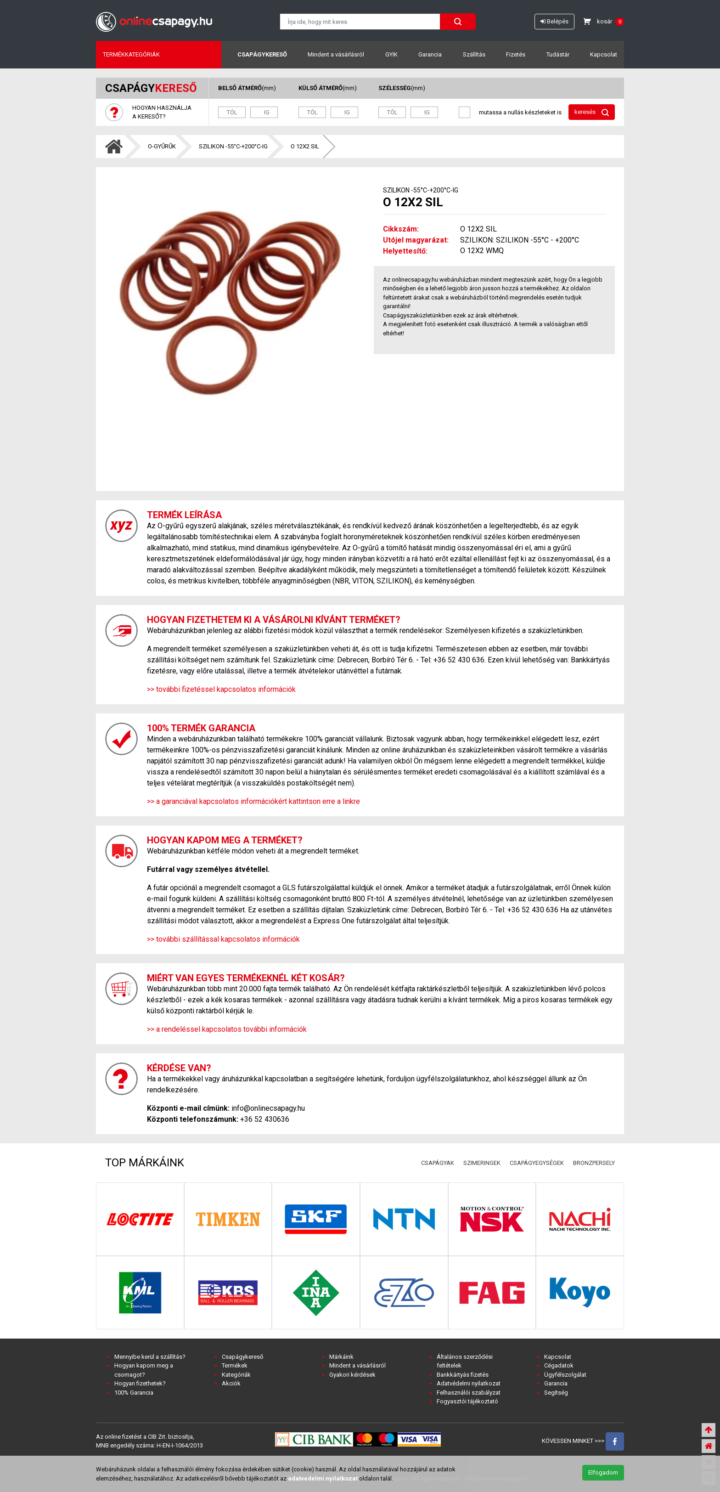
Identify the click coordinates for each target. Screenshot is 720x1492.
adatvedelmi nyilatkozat (323, 1478)
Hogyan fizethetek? (140, 1383)
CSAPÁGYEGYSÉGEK (537, 1162)
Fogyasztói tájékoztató (467, 1401)
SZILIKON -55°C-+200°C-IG (233, 146)
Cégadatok (559, 1365)
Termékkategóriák (131, 54)
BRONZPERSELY (594, 1162)
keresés (591, 112)
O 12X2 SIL (305, 146)
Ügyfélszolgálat (565, 1374)
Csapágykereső (262, 54)
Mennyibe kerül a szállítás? (150, 1356)
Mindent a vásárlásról (336, 54)
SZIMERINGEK (482, 1162)
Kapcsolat (603, 54)
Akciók (231, 1383)
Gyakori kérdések (352, 1374)
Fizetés (515, 54)
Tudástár (557, 54)
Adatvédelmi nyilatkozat (469, 1383)
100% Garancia (133, 1392)
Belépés (554, 21)
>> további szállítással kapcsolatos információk (223, 939)
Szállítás (474, 54)
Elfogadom (603, 1472)
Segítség (556, 1392)
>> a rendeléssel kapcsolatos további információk (227, 1029)
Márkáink (341, 1356)
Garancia (430, 54)
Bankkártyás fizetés (463, 1374)
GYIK (391, 54)
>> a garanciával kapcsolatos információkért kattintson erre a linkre (253, 801)
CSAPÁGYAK (437, 1162)
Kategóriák (236, 1374)
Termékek (235, 1365)
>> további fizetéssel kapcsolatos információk (221, 689)
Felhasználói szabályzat (469, 1392)
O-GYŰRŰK (162, 146)
